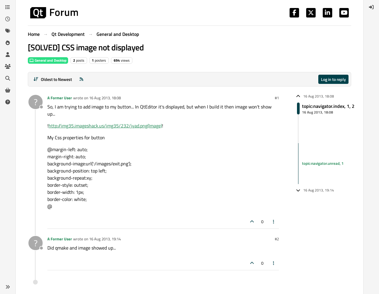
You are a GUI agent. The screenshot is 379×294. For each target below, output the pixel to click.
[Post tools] (274, 221)
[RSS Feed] (81, 79)
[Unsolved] (7, 102)
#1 (277, 98)
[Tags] (7, 31)
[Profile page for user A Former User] (35, 102)
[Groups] (7, 66)
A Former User (59, 98)
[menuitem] (371, 7)
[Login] (371, 7)
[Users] (7, 54)
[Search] (7, 78)
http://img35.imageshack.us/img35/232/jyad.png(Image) (105, 125)
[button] (7, 287)
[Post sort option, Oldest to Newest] (52, 79)
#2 (277, 239)
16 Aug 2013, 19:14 (105, 239)
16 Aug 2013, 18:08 (105, 98)
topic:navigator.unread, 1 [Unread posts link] (322, 163)
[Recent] (7, 19)
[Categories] (7, 7)
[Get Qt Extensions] (7, 90)
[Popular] (7, 42)
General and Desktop (48, 60)
